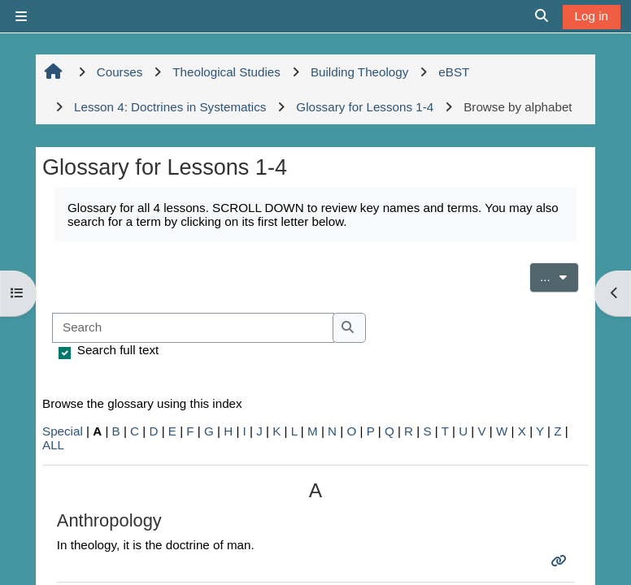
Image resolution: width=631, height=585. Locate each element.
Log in (591, 16)
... (559, 275)
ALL (53, 445)
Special (62, 431)
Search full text (118, 350)
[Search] (193, 328)
